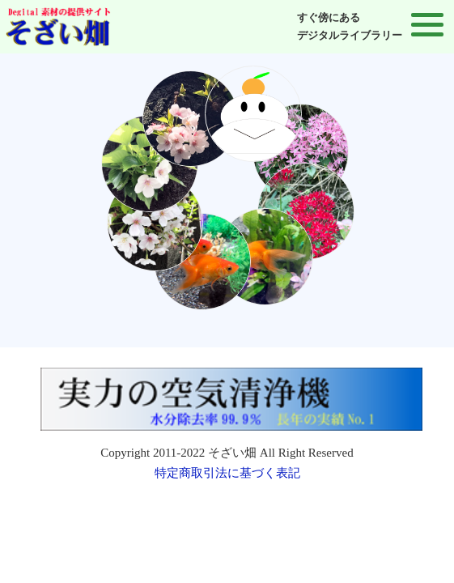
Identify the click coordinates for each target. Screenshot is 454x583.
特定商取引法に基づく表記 (227, 472)
